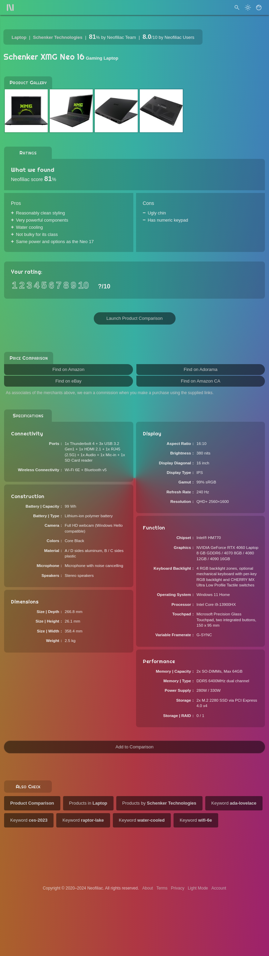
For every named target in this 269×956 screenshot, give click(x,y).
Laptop (19, 37)
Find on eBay (68, 381)
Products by (159, 803)
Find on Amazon (69, 369)
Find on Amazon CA (200, 381)
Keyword (233, 803)
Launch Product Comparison (134, 318)
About (147, 888)
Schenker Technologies (58, 37)
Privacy (177, 888)
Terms (162, 888)
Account (218, 888)
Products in (88, 803)
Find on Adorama (201, 369)
